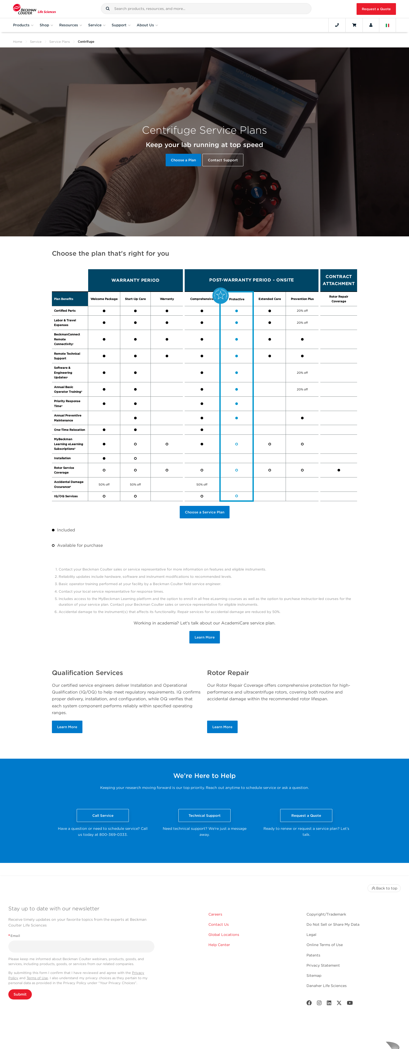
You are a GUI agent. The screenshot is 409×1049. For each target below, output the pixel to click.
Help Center (219, 945)
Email (14, 935)
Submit (20, 994)
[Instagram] (319, 1004)
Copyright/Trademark (326, 914)
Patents (313, 955)
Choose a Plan (183, 160)
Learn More (205, 637)
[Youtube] (350, 1004)
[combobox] (206, 8)
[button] (107, 8)
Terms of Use (37, 978)
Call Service (102, 815)
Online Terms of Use (324, 945)
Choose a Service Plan (204, 512)
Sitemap (313, 975)
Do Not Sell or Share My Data (332, 924)
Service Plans (59, 42)
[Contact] (337, 25)
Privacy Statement (323, 965)
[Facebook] (309, 1004)
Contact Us (218, 924)
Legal (311, 935)
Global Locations (223, 935)
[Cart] (354, 25)
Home (17, 42)
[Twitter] (339, 1004)
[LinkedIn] (329, 1004)
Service (35, 42)
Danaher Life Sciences (326, 986)
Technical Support (205, 815)
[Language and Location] (387, 25)
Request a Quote (376, 9)
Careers (215, 914)
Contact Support (223, 160)
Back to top (384, 888)
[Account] (371, 25)
